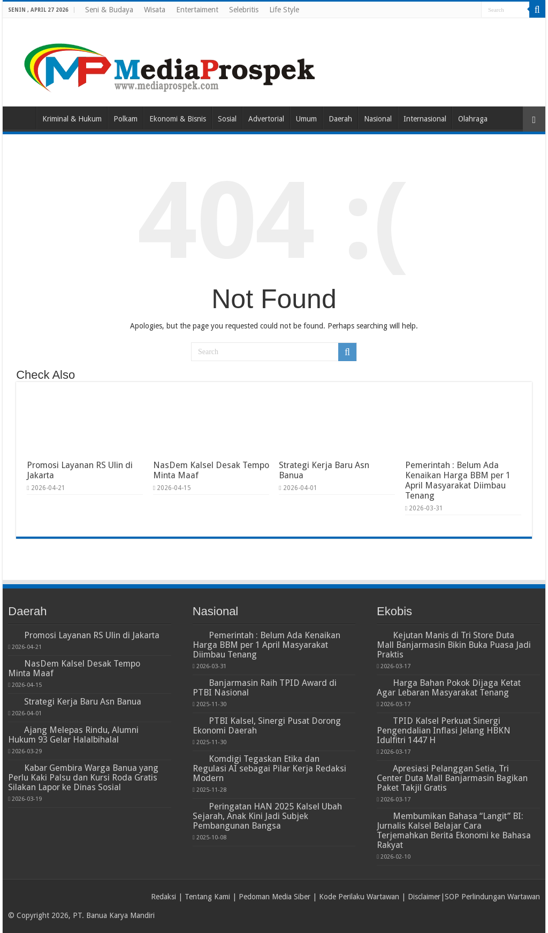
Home (22, 117)
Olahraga (473, 118)
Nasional (378, 118)
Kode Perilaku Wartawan (359, 896)
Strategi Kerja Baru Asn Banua (82, 702)
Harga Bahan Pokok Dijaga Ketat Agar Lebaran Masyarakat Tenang (449, 688)
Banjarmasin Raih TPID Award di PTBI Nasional (265, 688)
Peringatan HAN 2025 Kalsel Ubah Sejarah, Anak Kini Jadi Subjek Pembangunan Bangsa (267, 816)
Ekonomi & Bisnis (177, 118)
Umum (306, 118)
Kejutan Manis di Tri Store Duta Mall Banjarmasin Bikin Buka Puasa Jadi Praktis (454, 645)
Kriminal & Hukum (72, 118)
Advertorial (266, 118)
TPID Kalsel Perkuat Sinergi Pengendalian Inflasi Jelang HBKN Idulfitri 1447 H (444, 730)
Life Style (284, 9)
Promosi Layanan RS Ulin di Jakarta (91, 635)
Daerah (340, 118)
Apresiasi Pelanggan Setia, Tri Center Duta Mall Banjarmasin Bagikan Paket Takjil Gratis (452, 778)
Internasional (425, 118)
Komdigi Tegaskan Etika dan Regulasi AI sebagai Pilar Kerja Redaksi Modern (269, 768)
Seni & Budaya (109, 9)
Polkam (125, 118)
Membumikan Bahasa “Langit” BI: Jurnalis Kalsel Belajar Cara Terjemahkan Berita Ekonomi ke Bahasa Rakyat (454, 830)
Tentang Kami (207, 896)
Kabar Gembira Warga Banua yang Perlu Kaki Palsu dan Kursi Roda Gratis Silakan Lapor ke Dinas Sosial (83, 777)
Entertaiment (197, 9)
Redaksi (163, 896)
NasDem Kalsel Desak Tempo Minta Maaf (74, 668)
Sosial (227, 118)
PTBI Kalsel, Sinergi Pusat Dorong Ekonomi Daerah (267, 726)
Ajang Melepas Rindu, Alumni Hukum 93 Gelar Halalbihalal (73, 735)
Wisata (154, 9)
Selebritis (243, 9)
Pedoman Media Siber (274, 896)
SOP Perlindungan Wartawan (492, 896)
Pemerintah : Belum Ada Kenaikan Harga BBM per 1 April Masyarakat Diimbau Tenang (458, 480)
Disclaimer (424, 896)
